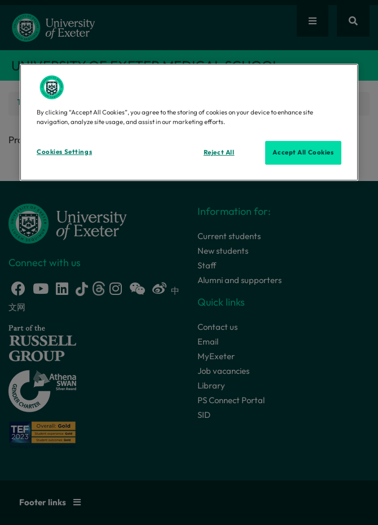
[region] (189, 122)
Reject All (219, 152)
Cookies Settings (64, 152)
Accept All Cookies (302, 152)
